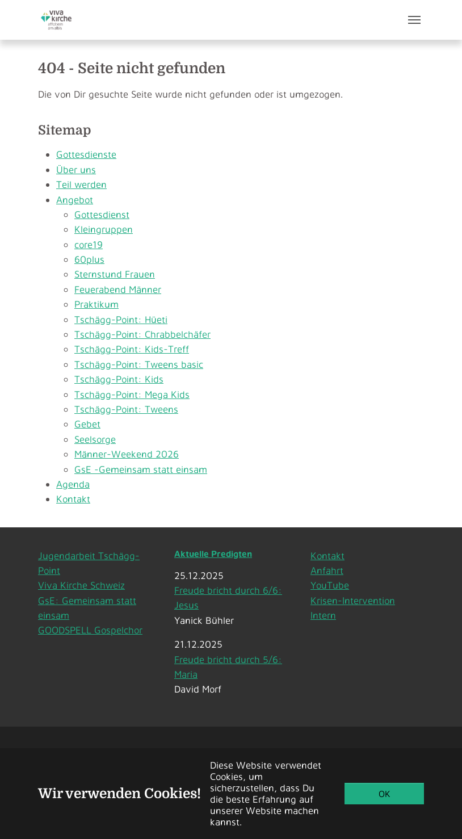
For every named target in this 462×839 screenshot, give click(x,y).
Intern (323, 615)
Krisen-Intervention (352, 600)
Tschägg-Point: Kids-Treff (131, 349)
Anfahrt (326, 570)
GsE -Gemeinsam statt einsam (140, 469)
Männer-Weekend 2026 (126, 454)
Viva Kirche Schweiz (81, 585)
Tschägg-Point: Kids (118, 379)
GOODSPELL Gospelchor (90, 630)
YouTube (329, 585)
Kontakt (73, 499)
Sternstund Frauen (114, 274)
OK (384, 793)
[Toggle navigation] (414, 20)
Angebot (74, 199)
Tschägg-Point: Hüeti (120, 319)
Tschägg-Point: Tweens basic (138, 364)
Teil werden (81, 184)
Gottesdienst (101, 214)
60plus (89, 259)
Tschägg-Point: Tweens (126, 409)
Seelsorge (95, 439)
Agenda (73, 484)
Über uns (76, 169)
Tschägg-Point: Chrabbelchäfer (142, 334)
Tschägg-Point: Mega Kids (132, 394)
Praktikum (96, 304)
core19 (88, 244)
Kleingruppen (103, 229)
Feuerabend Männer (117, 289)
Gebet (87, 424)
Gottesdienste (86, 154)
